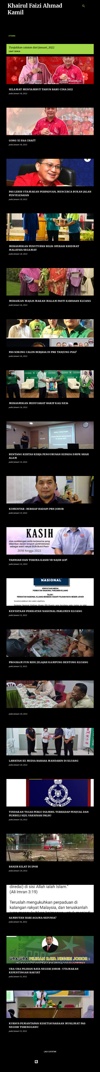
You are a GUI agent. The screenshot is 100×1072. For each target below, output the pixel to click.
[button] (89, 100)
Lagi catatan (50, 1052)
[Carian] (83, 6)
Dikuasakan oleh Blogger (50, 1061)
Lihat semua (14, 51)
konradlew (56, 1068)
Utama (12, 36)
